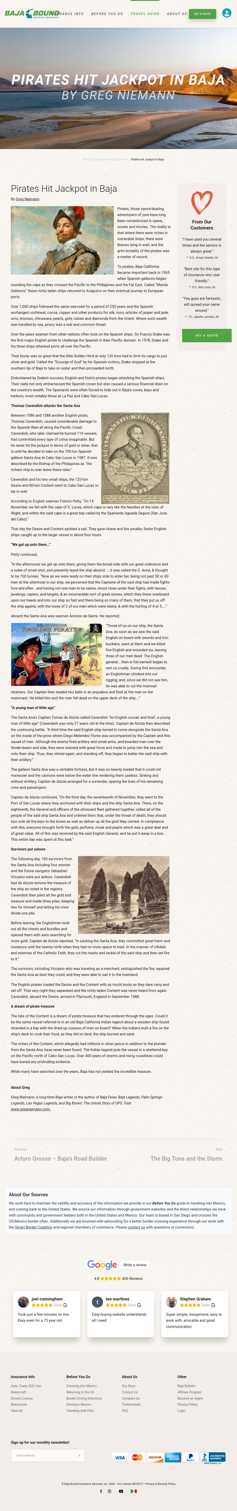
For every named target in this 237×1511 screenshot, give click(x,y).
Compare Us (131, 1398)
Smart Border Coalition (34, 1227)
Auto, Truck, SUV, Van (26, 1386)
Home (86, 159)
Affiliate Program (190, 1392)
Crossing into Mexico (81, 1386)
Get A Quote (202, 14)
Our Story (128, 1386)
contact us (136, 1227)
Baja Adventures (103, 159)
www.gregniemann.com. (31, 1109)
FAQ (125, 1411)
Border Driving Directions (84, 1398)
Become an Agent (190, 1398)
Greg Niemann (28, 199)
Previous (60, 1155)
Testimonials (131, 1404)
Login (182, 1411)
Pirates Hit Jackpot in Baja (147, 159)
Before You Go (107, 14)
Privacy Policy (187, 1404)
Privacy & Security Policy (160, 1484)
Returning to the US (80, 1392)
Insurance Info (67, 14)
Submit (79, 1455)
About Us (177, 14)
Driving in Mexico (78, 1404)
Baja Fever (122, 159)
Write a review (135, 1265)
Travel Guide (145, 14)
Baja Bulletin (186, 1386)
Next (186, 1155)
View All (16, 1411)
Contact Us (130, 1392)
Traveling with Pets (80, 1411)
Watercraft (18, 1392)
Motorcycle (19, 1404)
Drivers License (22, 1398)
